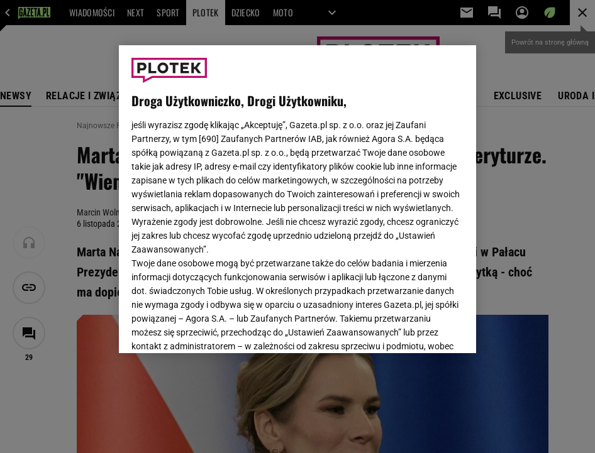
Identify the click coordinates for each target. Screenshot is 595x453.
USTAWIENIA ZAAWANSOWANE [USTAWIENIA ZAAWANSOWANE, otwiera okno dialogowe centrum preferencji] (214, 328)
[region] (297, 199)
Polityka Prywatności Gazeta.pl (294, 193)
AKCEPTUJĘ (421, 329)
